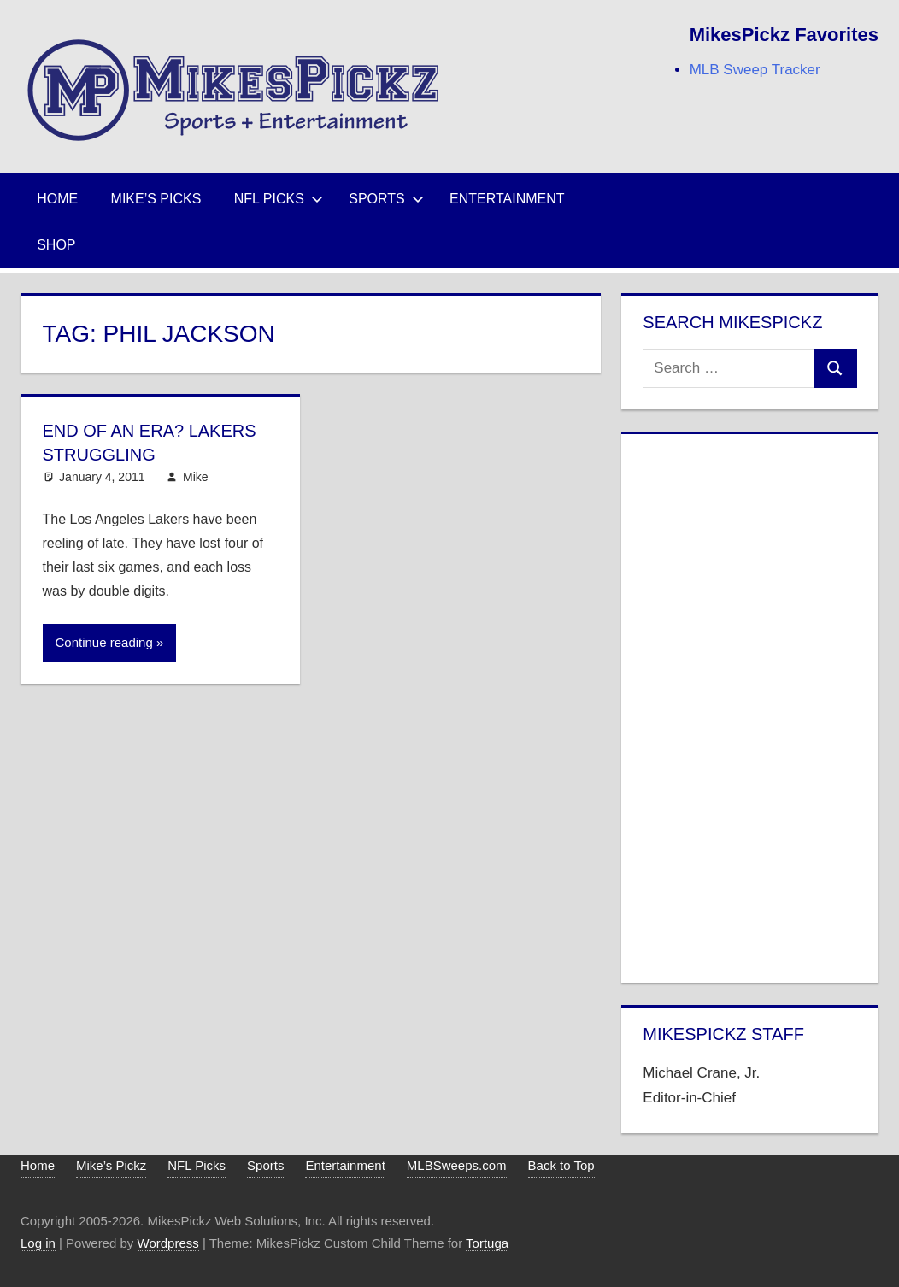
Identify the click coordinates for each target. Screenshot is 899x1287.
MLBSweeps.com (457, 1165)
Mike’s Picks (156, 198)
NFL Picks (278, 198)
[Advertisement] (749, 705)
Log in (38, 1243)
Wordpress (168, 1243)
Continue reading (104, 642)
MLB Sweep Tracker (755, 70)
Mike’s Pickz (111, 1165)
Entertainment (507, 198)
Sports (386, 198)
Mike (196, 477)
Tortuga (487, 1243)
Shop (56, 245)
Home (57, 198)
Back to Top (561, 1165)
